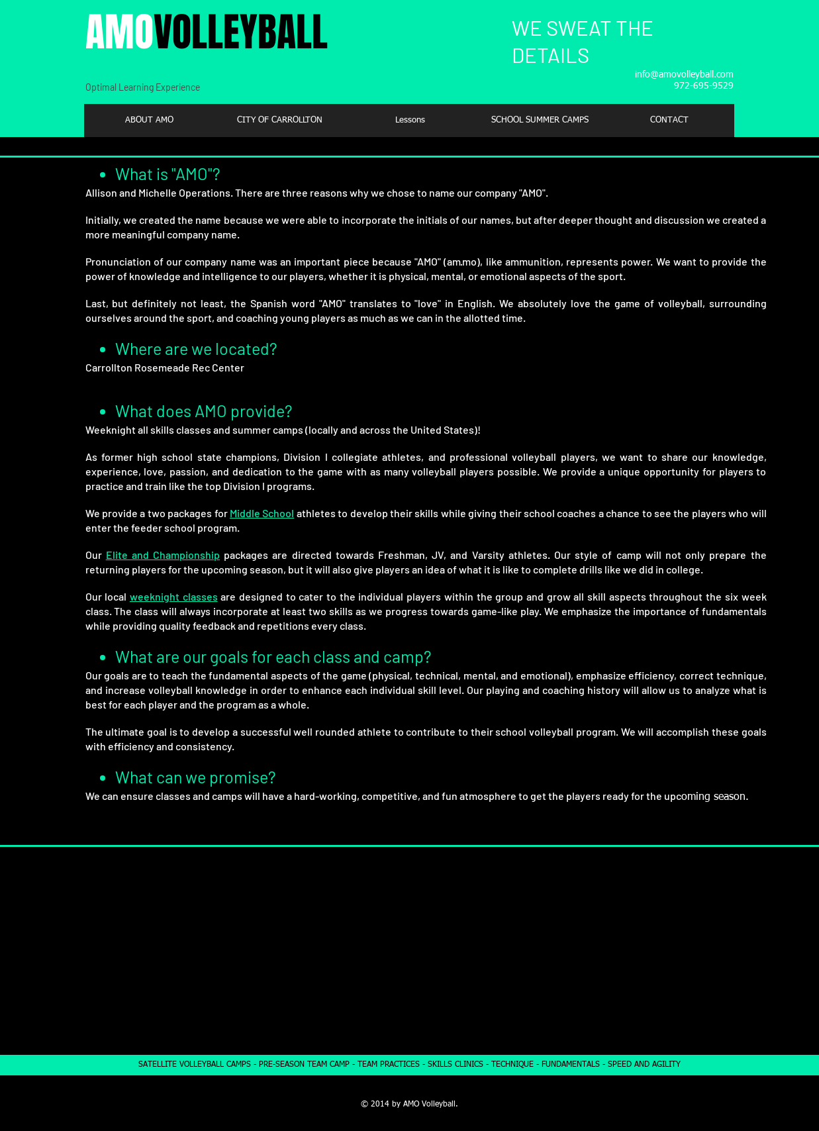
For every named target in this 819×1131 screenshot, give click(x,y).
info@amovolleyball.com (684, 74)
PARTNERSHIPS (609, 875)
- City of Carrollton (590, 992)
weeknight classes (174, 596)
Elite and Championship (163, 554)
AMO (206, 32)
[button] (280, 120)
